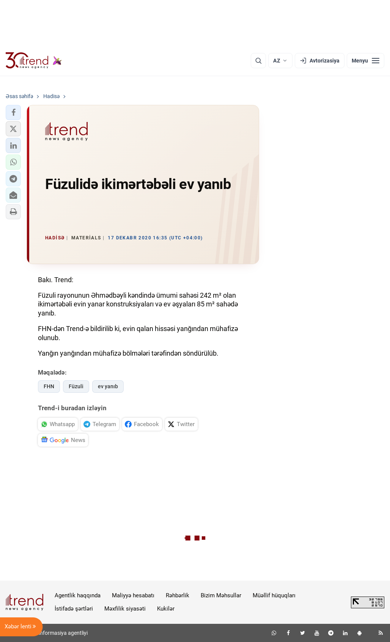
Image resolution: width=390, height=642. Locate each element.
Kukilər (166, 608)
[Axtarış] (258, 60)
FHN (49, 386)
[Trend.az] (34, 60)
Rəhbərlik (177, 595)
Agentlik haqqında (78, 595)
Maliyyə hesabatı (133, 595)
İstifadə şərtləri (74, 608)
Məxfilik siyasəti (125, 608)
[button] (13, 112)
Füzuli (76, 386)
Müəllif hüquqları (274, 595)
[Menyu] (365, 60)
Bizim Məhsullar (221, 595)
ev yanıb (108, 386)
